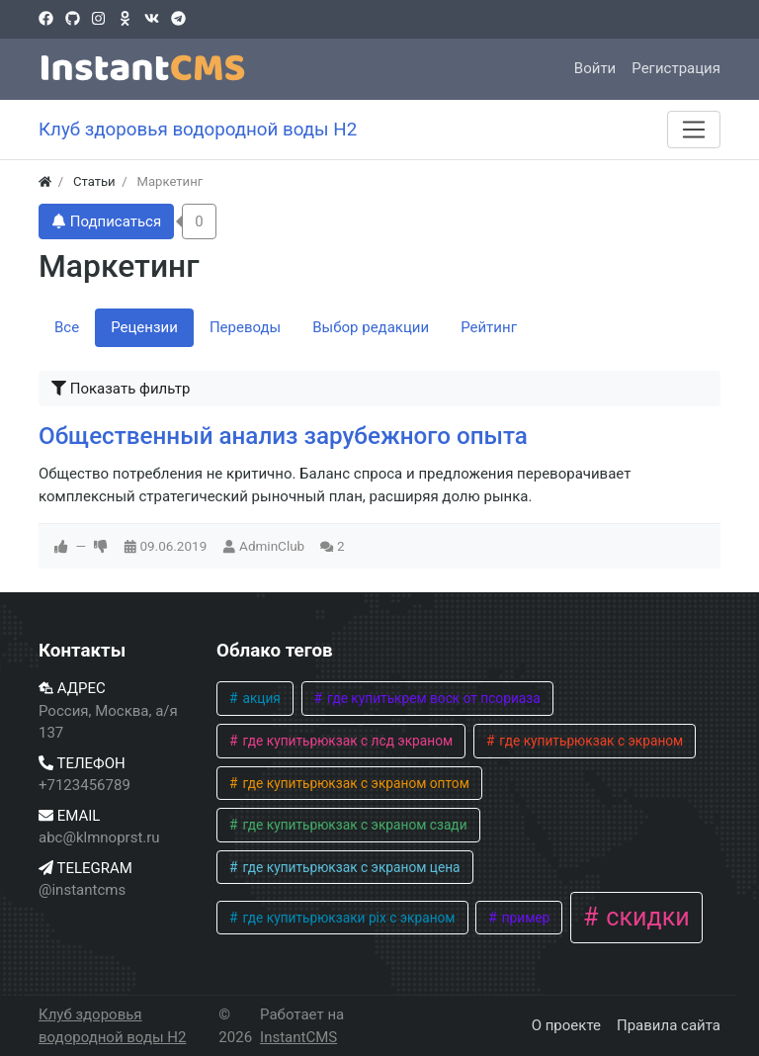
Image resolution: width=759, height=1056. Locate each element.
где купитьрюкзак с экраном (589, 740)
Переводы (245, 327)
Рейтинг (489, 327)
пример (523, 917)
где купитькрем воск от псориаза (432, 698)
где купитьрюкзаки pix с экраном (347, 917)
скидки (645, 917)
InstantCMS (298, 1037)
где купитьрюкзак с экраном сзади (353, 825)
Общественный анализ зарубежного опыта (283, 436)
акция (260, 698)
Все (66, 327)
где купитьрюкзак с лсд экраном (346, 740)
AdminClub (271, 546)
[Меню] (693, 129)
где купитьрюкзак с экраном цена (350, 867)
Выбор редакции (370, 327)
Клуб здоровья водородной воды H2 (112, 1026)
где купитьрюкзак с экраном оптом (354, 783)
